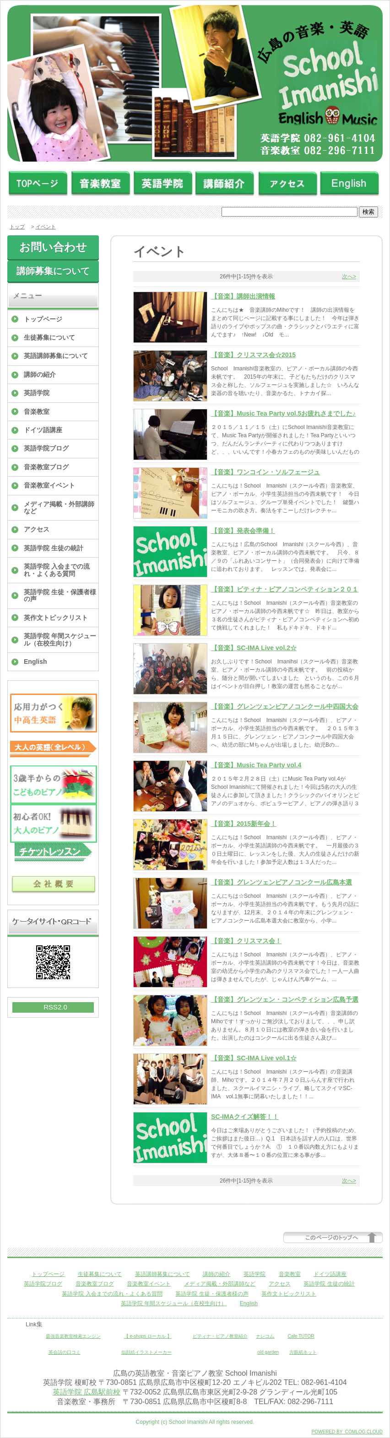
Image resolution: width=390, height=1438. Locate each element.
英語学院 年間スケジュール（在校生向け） (60, 639)
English (35, 661)
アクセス (36, 529)
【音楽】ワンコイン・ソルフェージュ (265, 472)
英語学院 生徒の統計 (53, 548)
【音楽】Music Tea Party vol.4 (256, 765)
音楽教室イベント (49, 485)
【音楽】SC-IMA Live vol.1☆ (254, 1058)
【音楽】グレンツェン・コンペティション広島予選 (284, 999)
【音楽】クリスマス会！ (246, 940)
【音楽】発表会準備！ (243, 530)
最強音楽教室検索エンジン (73, 1336)
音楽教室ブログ (46, 467)
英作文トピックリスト (56, 617)
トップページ (43, 319)
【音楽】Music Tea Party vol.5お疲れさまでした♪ (283, 413)
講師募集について (53, 271)
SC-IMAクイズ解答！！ (245, 1116)
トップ (17, 226)
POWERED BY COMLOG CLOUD (347, 1431)
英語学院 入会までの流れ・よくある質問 (57, 570)
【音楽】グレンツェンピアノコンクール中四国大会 (284, 706)
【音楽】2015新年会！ (243, 823)
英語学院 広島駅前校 (86, 1392)
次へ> (349, 276)
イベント (46, 226)
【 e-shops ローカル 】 (148, 1336)
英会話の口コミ (65, 1352)
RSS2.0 (55, 1007)
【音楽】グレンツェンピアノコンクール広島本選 (281, 882)
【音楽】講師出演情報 (243, 296)
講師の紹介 (40, 374)
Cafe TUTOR (301, 1336)
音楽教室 (36, 411)
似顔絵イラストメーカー (146, 1352)
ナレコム (265, 1336)
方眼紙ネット (303, 1352)
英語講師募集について (56, 355)
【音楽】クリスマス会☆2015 (253, 354)
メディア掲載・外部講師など (59, 507)
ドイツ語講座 (43, 430)
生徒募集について (49, 337)
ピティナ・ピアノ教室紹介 (220, 1336)
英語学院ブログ (46, 448)
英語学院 (36, 392)
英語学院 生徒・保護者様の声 (60, 595)
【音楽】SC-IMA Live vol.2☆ (254, 647)
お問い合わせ (53, 247)
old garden (268, 1352)
